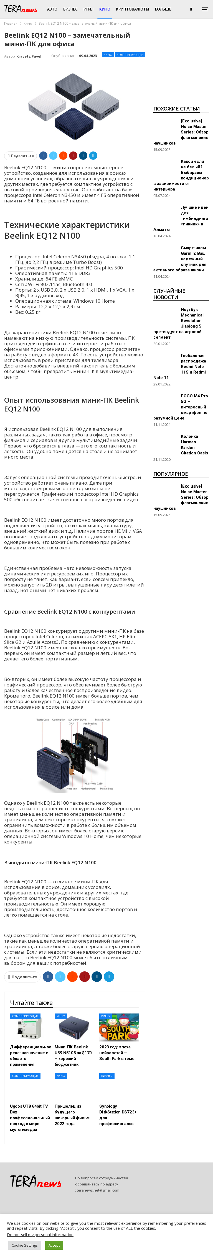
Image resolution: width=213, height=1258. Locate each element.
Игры (88, 9)
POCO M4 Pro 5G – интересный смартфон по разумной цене (180, 407)
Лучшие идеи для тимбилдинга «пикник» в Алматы (181, 218)
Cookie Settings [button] (25, 1245)
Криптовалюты (132, 9)
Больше (163, 9)
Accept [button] (54, 1245)
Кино (104, 9)
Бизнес (70, 9)
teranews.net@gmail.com (98, 1190)
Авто (52, 9)
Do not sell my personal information (40, 1234)
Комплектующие (130, 55)
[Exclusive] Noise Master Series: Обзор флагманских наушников (181, 132)
